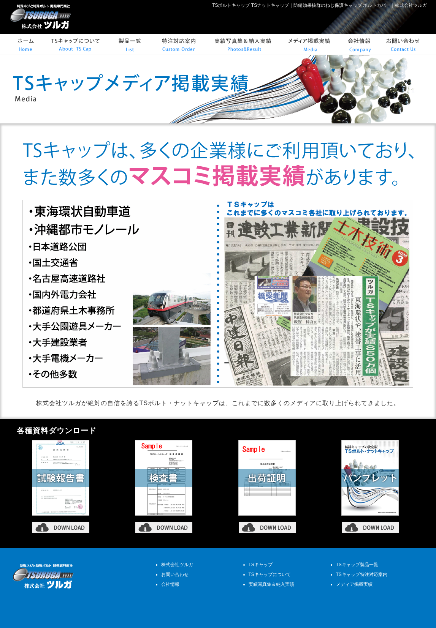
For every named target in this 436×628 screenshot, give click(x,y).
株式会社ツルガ (177, 564)
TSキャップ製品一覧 (357, 564)
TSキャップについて (270, 574)
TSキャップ (261, 564)
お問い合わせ (175, 574)
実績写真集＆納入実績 (271, 584)
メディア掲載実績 (354, 584)
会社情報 (170, 584)
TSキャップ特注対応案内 (361, 574)
